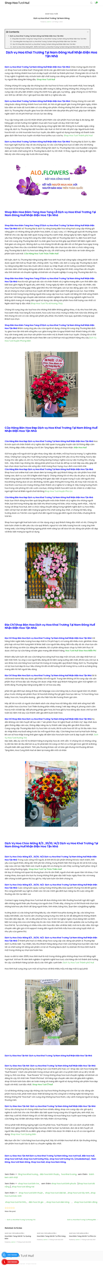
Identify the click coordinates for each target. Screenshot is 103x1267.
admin (49, 22)
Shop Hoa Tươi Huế (46, 79)
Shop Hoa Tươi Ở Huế (42, 1084)
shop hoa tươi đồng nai (23, 1186)
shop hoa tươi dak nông (57, 1202)
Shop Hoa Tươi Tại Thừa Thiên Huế (45, 869)
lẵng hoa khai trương (28, 1174)
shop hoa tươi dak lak (55, 1192)
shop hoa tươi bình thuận (31, 1192)
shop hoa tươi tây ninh (78, 1192)
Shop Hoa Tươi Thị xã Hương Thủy (47, 303)
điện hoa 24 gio (36, 1202)
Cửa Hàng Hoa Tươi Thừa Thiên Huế (41, 253)
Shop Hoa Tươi (51, 14)
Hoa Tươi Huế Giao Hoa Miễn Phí (80, 650)
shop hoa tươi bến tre (28, 1183)
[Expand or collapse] (88, 32)
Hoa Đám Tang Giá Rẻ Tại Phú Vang (51, 1236)
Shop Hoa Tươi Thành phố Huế (78, 135)
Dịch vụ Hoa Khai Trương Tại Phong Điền (81, 1220)
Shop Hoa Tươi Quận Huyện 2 (14, 1233)
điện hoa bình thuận (49, 1174)
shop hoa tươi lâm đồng (86, 1202)
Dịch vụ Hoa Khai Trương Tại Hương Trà (21, 1220)
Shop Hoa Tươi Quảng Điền (23, 1134)
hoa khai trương (68, 1174)
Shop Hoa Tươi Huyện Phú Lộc (59, 491)
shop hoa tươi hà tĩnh (15, 1202)
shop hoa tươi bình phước (64, 1183)
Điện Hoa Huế (80, 447)
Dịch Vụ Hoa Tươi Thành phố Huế (78, 962)
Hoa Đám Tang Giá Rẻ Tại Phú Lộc (82, 1236)
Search (91, 3)
